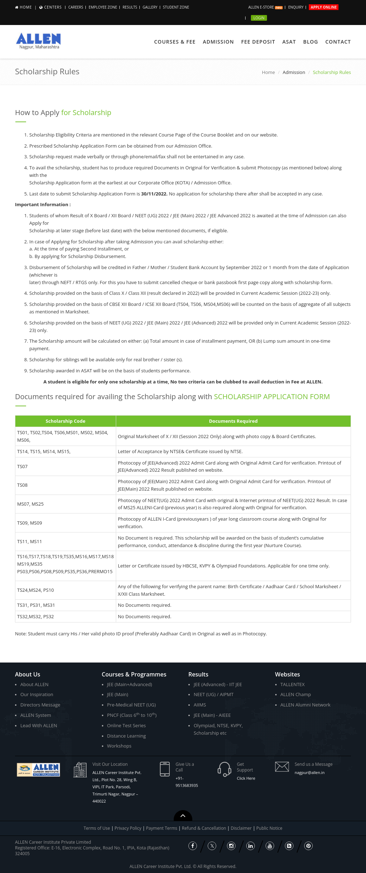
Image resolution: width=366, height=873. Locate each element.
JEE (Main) (117, 694)
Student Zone (176, 7)
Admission (218, 41)
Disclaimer (242, 828)
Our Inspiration (36, 694)
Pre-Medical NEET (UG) (131, 704)
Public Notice (269, 828)
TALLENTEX (293, 684)
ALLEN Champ (296, 694)
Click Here (246, 778)
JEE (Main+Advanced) (129, 684)
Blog (310, 41)
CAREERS (75, 7)
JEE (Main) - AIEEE (212, 715)
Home (26, 7)
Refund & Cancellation (204, 828)
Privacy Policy (128, 828)
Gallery (150, 7)
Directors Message (40, 704)
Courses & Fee (175, 41)
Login (258, 17)
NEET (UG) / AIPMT (213, 694)
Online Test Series (126, 725)
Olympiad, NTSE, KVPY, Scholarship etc (218, 729)
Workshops (119, 746)
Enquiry (295, 7)
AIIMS (200, 704)
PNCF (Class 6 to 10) (132, 714)
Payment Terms (162, 828)
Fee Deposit (258, 41)
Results (130, 7)
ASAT (289, 41)
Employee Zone (103, 7)
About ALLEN (34, 684)
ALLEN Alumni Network (306, 704)
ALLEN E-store (265, 7)
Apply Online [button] (324, 7)
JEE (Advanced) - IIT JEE (218, 684)
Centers (53, 7)
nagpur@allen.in (310, 772)
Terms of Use (97, 828)
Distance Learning (126, 736)
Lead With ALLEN (38, 725)
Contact (338, 41)
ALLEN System (35, 715)
